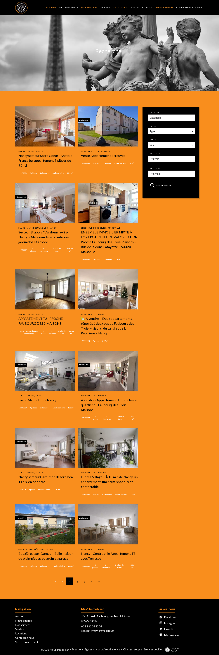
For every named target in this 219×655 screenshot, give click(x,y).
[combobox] (171, 118)
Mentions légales (82, 649)
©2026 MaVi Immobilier (55, 649)
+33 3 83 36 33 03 (91, 626)
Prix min (155, 153)
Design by (171, 649)
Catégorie (156, 112)
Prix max (155, 168)
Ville (153, 140)
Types (153, 126)
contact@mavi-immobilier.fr (97, 630)
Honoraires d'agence (107, 649)
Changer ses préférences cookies (143, 649)
